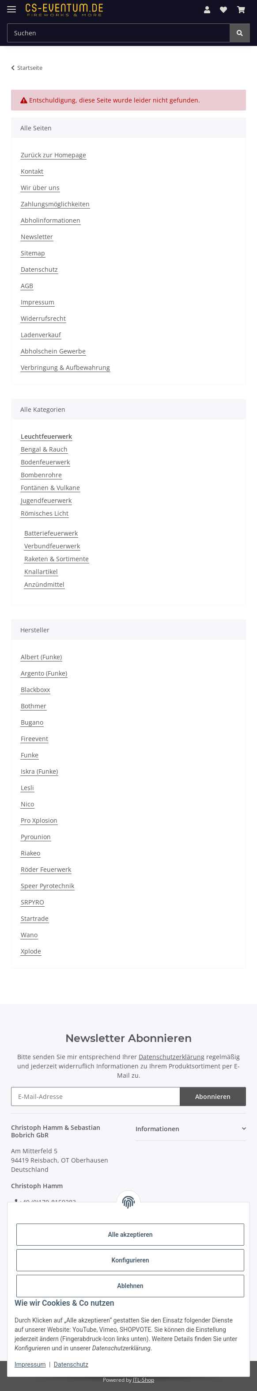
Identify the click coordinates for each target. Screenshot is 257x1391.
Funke (29, 755)
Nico (27, 804)
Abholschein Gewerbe (53, 351)
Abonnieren (213, 1096)
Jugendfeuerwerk (46, 500)
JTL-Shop (143, 1379)
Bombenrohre (41, 475)
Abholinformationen (50, 220)
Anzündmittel (44, 584)
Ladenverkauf (41, 335)
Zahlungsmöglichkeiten (55, 204)
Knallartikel (41, 571)
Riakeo (30, 853)
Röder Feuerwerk (46, 869)
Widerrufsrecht (43, 318)
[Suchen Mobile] (118, 32)
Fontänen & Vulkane (50, 487)
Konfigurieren (130, 1260)
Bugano (32, 722)
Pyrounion (36, 836)
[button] (207, 10)
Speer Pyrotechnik (47, 886)
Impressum (30, 1364)
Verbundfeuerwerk (52, 546)
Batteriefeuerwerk (51, 533)
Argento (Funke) (44, 673)
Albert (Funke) (41, 657)
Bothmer (33, 706)
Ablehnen (130, 1285)
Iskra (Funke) (39, 771)
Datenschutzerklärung (171, 1057)
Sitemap (33, 253)
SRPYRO (32, 902)
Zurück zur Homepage (53, 155)
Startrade (35, 918)
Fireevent (34, 738)
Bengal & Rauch (44, 449)
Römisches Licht (44, 513)
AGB (27, 285)
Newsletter (37, 236)
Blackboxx (35, 689)
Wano (29, 935)
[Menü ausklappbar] (11, 5)
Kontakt (32, 171)
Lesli (27, 787)
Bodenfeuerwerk (45, 462)
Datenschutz (71, 1364)
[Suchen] (240, 32)
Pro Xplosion (39, 820)
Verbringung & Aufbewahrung (65, 367)
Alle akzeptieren (130, 1234)
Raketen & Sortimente (56, 559)
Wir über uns (40, 187)
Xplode (31, 951)
